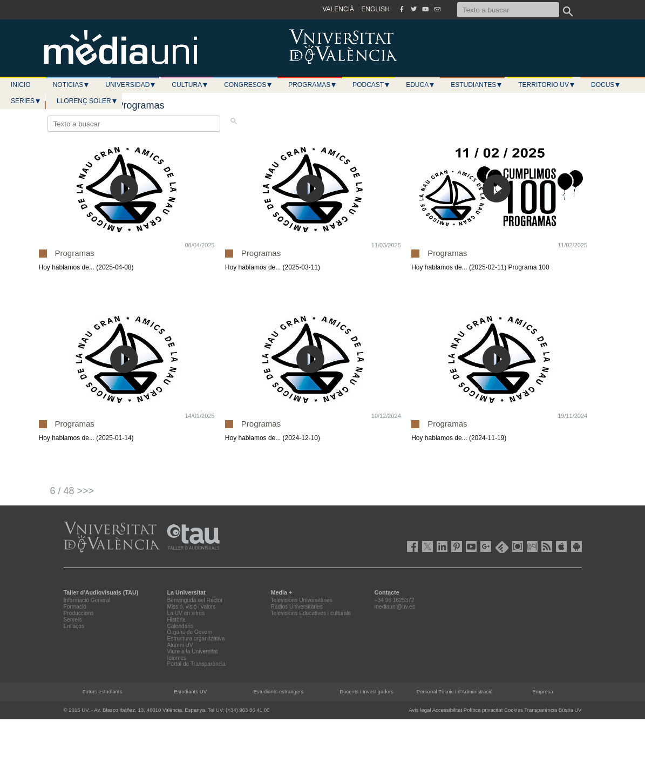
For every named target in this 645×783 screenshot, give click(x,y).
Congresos (248, 85)
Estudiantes (477, 85)
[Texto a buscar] (508, 9)
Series (26, 101)
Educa (420, 85)
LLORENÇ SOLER (87, 101)
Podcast (371, 85)
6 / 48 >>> (72, 490)
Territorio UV (546, 85)
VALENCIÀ (338, 9)
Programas (312, 85)
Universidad (130, 85)
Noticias (71, 85)
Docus (606, 85)
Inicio (21, 85)
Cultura (190, 85)
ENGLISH (375, 9)
